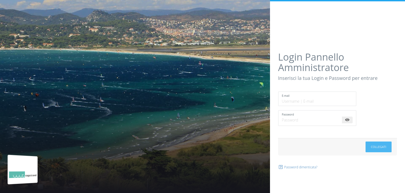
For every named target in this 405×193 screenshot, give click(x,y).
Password (288, 114)
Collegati (378, 147)
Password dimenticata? (298, 167)
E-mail (286, 96)
